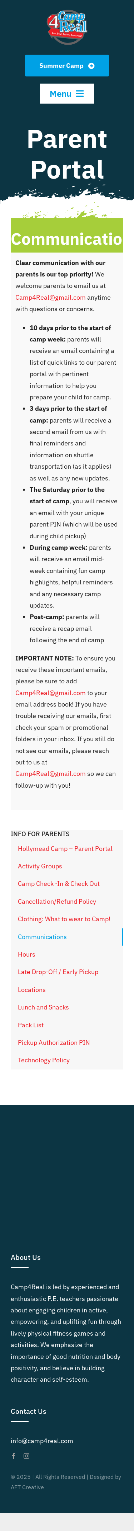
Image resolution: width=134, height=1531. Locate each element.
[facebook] (13, 1456)
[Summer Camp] (67, 65)
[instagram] (26, 1456)
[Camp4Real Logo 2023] (67, 10)
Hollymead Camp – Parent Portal (65, 848)
